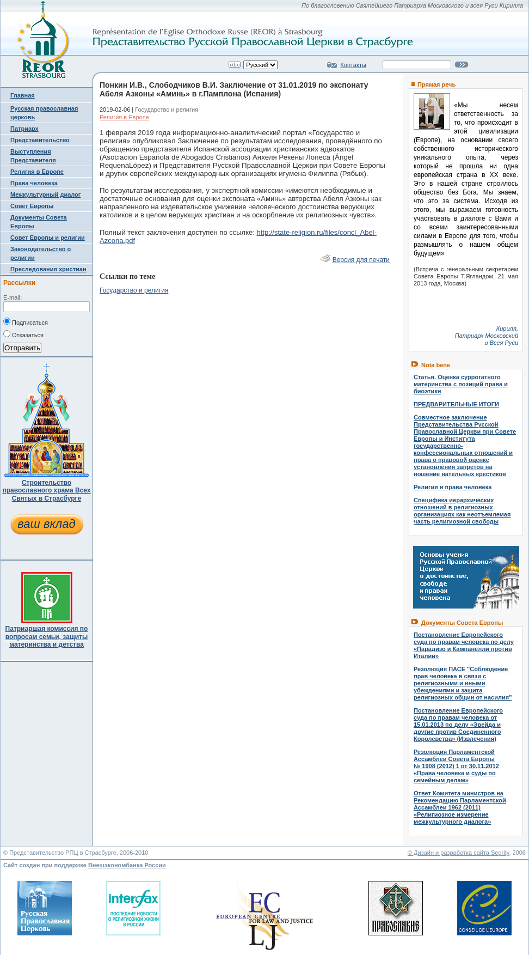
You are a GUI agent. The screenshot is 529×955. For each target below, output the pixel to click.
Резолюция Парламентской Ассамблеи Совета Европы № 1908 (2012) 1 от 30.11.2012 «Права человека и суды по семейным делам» (456, 766)
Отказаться (23, 334)
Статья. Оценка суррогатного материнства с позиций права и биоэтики (461, 384)
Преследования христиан (48, 269)
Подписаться (25, 321)
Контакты (353, 65)
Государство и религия (134, 290)
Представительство (40, 140)
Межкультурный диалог (45, 194)
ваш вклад (46, 524)
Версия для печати (361, 260)
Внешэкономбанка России (127, 865)
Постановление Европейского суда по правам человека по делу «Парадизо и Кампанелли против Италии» (464, 645)
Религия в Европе (37, 171)
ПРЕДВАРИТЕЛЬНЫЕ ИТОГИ (456, 404)
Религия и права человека (452, 487)
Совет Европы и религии (47, 237)
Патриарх (24, 128)
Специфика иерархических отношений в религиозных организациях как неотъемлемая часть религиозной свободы (462, 511)
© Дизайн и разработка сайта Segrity (458, 852)
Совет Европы (31, 206)
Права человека (34, 183)
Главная (22, 95)
